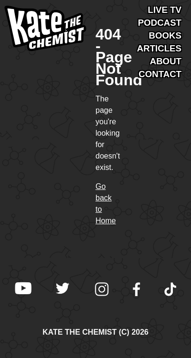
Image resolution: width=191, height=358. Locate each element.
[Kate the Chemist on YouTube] (23, 290)
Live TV (165, 10)
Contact (159, 74)
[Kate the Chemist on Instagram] (101, 290)
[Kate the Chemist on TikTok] (170, 290)
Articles (159, 48)
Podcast (159, 23)
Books (165, 35)
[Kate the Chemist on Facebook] (136, 290)
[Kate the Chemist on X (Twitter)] (62, 290)
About (165, 61)
